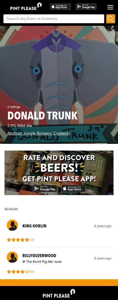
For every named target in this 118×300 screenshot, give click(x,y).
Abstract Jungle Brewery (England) (38, 133)
